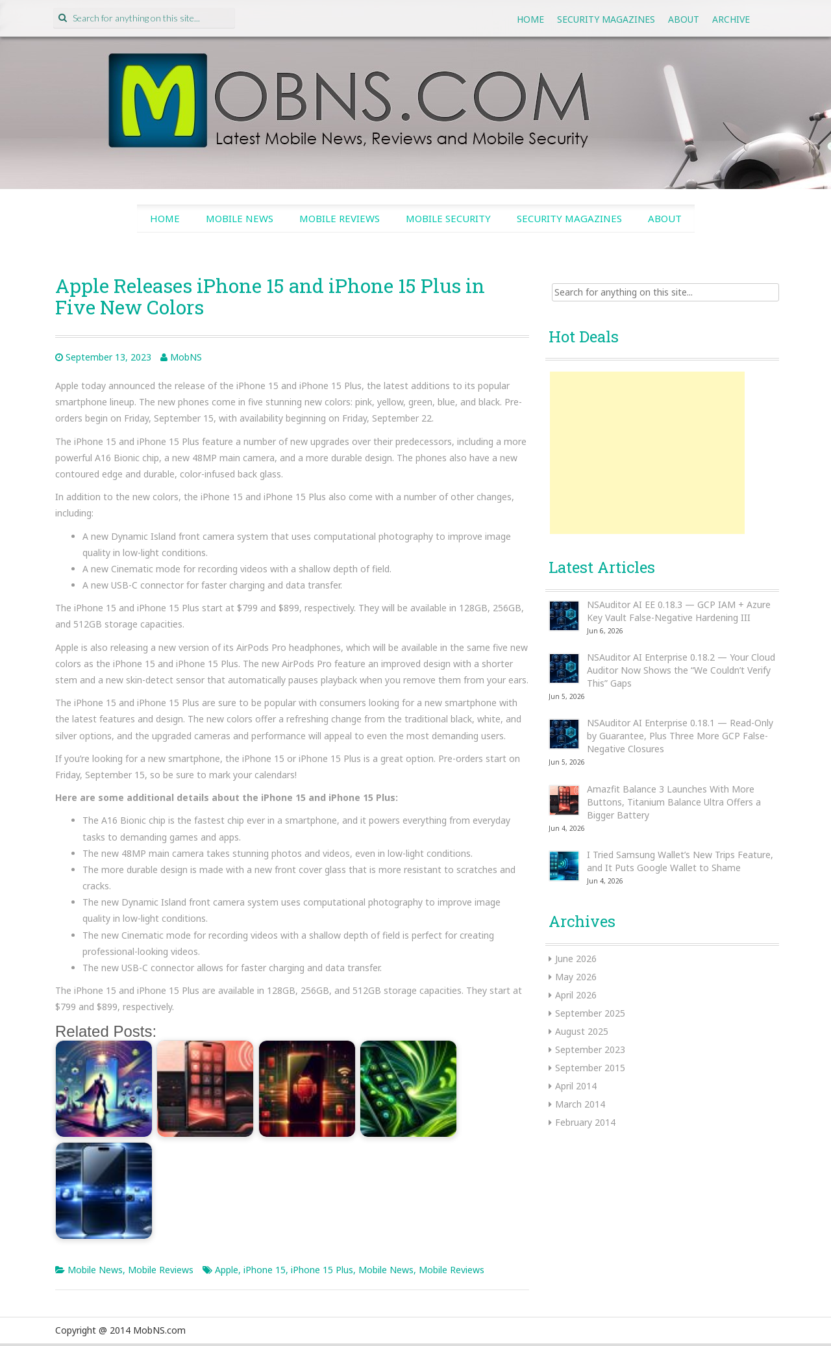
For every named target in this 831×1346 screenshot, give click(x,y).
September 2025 (590, 1013)
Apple (226, 1269)
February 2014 (585, 1122)
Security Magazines (606, 19)
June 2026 (576, 958)
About (683, 19)
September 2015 (590, 1067)
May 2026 (576, 977)
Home (530, 19)
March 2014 (580, 1104)
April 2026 (576, 995)
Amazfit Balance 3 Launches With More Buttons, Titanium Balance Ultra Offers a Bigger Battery (674, 802)
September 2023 (590, 1049)
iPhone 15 (264, 1269)
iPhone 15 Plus (322, 1269)
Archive (731, 19)
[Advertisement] (647, 453)
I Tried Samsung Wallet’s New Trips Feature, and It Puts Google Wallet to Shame (680, 861)
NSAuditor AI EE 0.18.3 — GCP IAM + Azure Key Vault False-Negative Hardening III (679, 611)
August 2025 (581, 1031)
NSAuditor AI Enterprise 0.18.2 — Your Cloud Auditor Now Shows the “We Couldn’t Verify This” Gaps (681, 670)
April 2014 (576, 1086)
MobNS (186, 357)
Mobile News (239, 218)
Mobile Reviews (339, 218)
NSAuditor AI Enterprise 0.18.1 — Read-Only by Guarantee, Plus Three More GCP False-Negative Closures (680, 736)
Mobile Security (448, 218)
